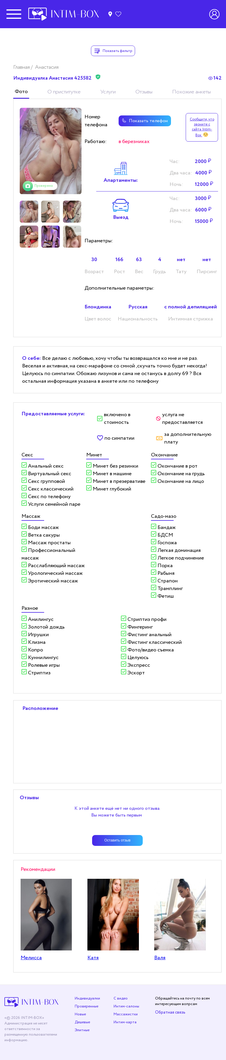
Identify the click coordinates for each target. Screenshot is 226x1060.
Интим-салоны (126, 1006)
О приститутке (64, 92)
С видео (121, 998)
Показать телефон (144, 120)
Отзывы (143, 92)
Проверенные (86, 1006)
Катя (93, 958)
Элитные (82, 1030)
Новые (80, 1014)
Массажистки (126, 1014)
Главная (22, 67)
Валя (159, 958)
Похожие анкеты (191, 92)
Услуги (108, 92)
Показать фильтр (113, 50)
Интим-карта (125, 1022)
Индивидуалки (87, 998)
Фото (21, 91)
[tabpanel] (51, 151)
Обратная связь (170, 1012)
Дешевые (82, 1022)
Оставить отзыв (117, 840)
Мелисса (31, 958)
